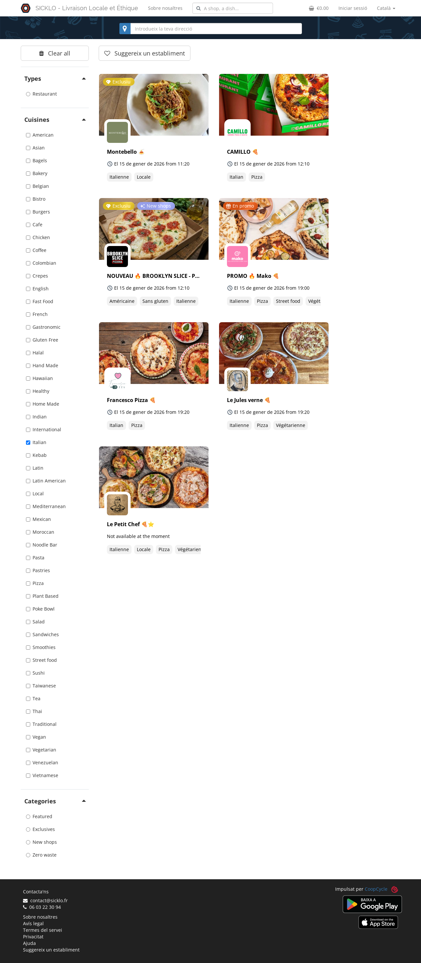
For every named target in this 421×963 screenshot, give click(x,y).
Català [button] (386, 8)
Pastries (38, 570)
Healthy (37, 391)
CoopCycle (376, 889)
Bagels (36, 160)
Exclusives (40, 829)
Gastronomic (43, 327)
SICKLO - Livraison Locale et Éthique (87, 8)
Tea (33, 698)
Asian (35, 148)
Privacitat (33, 936)
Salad (35, 621)
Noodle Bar (41, 545)
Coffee (36, 250)
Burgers (38, 212)
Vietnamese (42, 775)
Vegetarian (41, 750)
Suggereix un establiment (51, 950)
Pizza (35, 583)
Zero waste (41, 855)
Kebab (36, 455)
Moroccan (40, 532)
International (43, 429)
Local (35, 493)
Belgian (37, 186)
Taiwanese (41, 686)
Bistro (35, 199)
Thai (34, 711)
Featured (39, 816)
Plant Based (42, 596)
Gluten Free (42, 340)
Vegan (36, 737)
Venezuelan (42, 762)
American (40, 135)
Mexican (38, 519)
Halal (35, 352)
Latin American (46, 481)
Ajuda (29, 943)
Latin (34, 468)
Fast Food (39, 301)
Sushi (35, 673)
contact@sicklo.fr (45, 900)
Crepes (37, 276)
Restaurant (41, 94)
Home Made (42, 404)
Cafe (34, 224)
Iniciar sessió (352, 8)
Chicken (38, 237)
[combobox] (232, 8)
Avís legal (33, 923)
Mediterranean (46, 506)
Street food (41, 660)
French (37, 314)
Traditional (41, 724)
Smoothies (41, 647)
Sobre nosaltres (165, 8)
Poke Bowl (40, 609)
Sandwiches (42, 634)
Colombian (41, 263)
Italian (36, 442)
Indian (36, 417)
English (37, 288)
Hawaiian (39, 378)
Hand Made (42, 365)
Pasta (35, 557)
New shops (41, 842)
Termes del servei (42, 930)
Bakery (36, 173)
